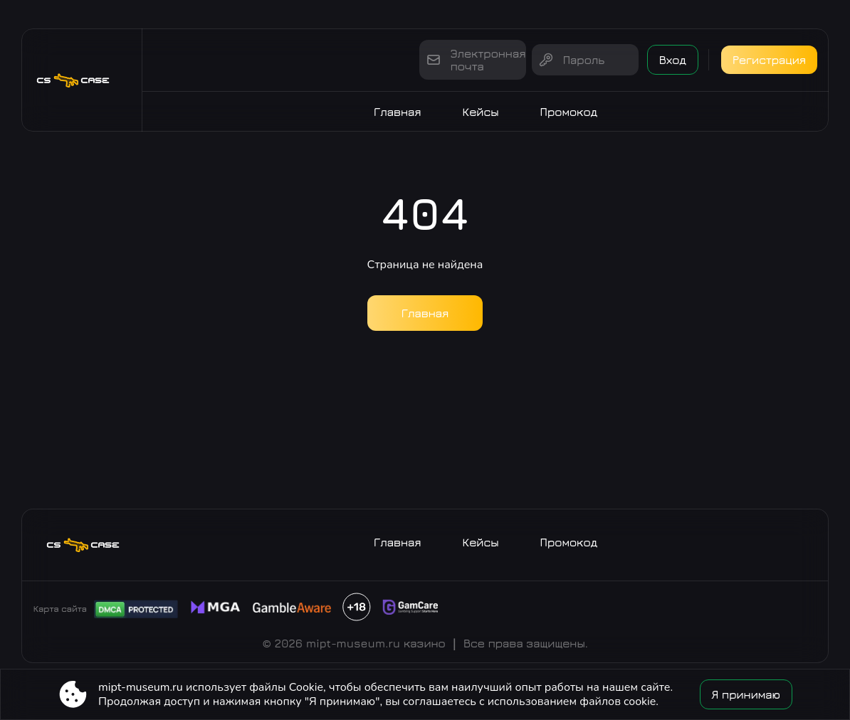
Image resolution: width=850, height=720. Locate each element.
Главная (397, 111)
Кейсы (481, 111)
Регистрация (769, 59)
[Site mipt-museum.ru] (81, 80)
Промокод (569, 111)
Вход (672, 59)
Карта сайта (60, 608)
